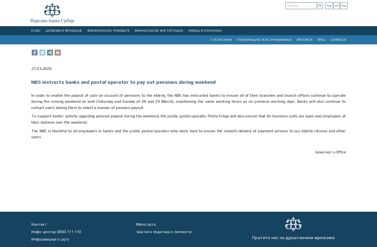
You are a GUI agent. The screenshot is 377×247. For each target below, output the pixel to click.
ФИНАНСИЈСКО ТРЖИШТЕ (108, 30)
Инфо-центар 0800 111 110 (56, 231)
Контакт (39, 224)
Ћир (329, 5)
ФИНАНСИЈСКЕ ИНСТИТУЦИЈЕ (159, 30)
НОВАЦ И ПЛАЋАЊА (205, 30)
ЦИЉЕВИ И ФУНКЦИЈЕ (64, 30)
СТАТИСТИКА (221, 40)
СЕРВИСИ (338, 40)
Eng (344, 5)
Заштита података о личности (163, 231)
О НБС (36, 30)
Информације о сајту (50, 239)
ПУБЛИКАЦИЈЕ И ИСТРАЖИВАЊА (264, 40)
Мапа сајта (146, 224)
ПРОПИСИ (305, 40)
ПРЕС (321, 40)
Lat (336, 5)
